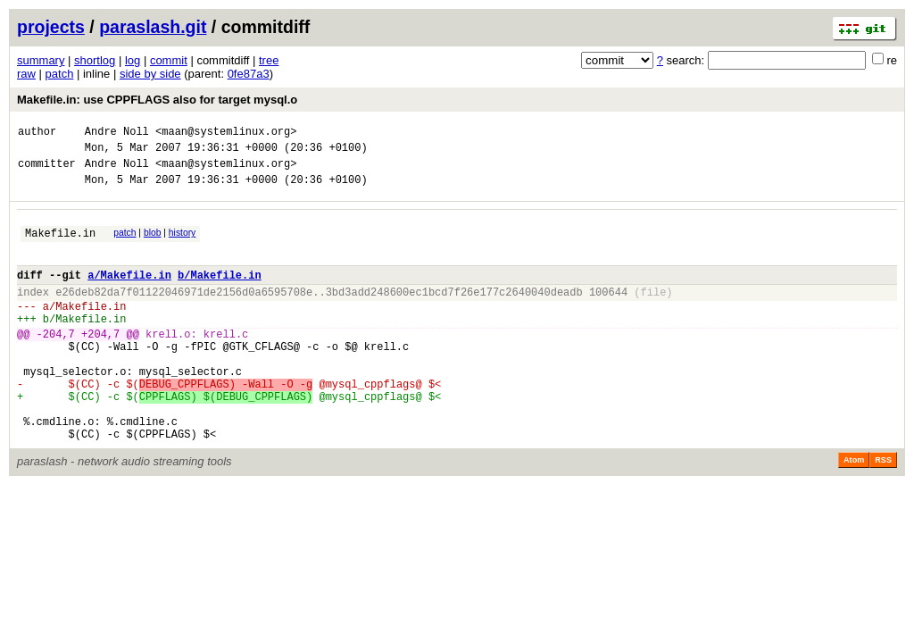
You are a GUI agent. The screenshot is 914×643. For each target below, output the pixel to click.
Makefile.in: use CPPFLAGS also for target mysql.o (157, 99)
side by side (150, 73)
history (182, 243)
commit (168, 60)
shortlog (94, 60)
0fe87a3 (249, 73)
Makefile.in (60, 246)
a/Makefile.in (129, 293)
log (132, 60)
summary (40, 60)
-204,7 (56, 363)
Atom (853, 510)
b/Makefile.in (220, 293)
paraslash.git (152, 27)
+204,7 (100, 363)
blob (153, 243)
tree (268, 60)
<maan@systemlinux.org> (225, 133)
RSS (883, 510)
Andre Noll (117, 133)
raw (26, 73)
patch (60, 73)
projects (51, 27)
